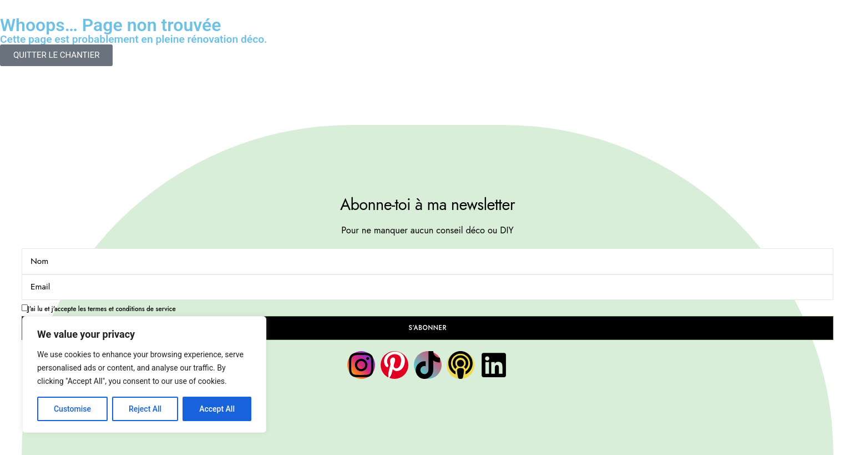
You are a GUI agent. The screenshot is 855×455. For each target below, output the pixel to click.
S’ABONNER (427, 327)
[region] (144, 374)
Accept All (217, 408)
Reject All (145, 408)
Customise (72, 408)
